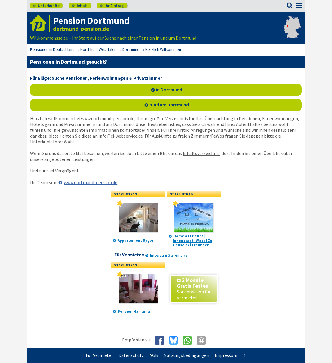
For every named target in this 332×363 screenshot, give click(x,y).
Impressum (226, 355)
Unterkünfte (46, 5)
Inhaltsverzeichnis (201, 153)
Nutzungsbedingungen (186, 355)
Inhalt (80, 5)
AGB (154, 355)
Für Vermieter (99, 355)
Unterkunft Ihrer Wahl (52, 142)
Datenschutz (131, 355)
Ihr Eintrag (112, 5)
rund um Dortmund (169, 105)
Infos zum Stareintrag (169, 255)
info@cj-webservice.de (120, 136)
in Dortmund (169, 89)
